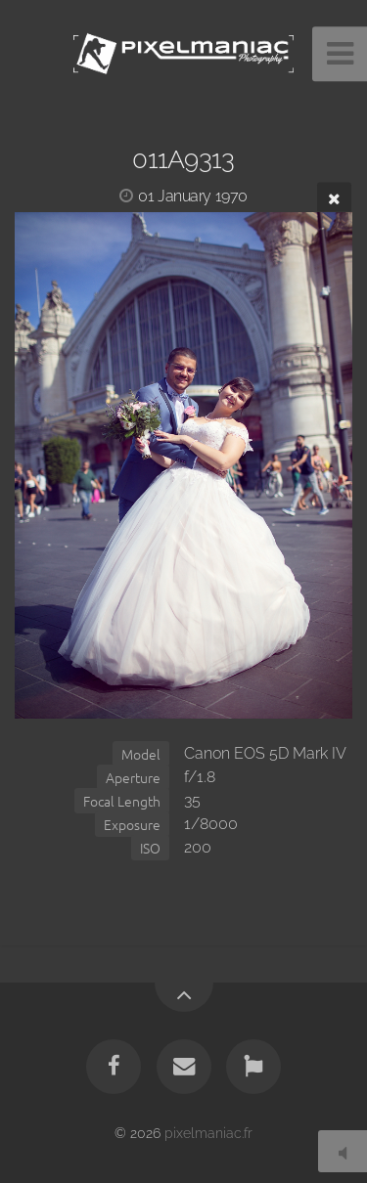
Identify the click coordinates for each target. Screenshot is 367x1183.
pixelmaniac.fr (208, 1132)
